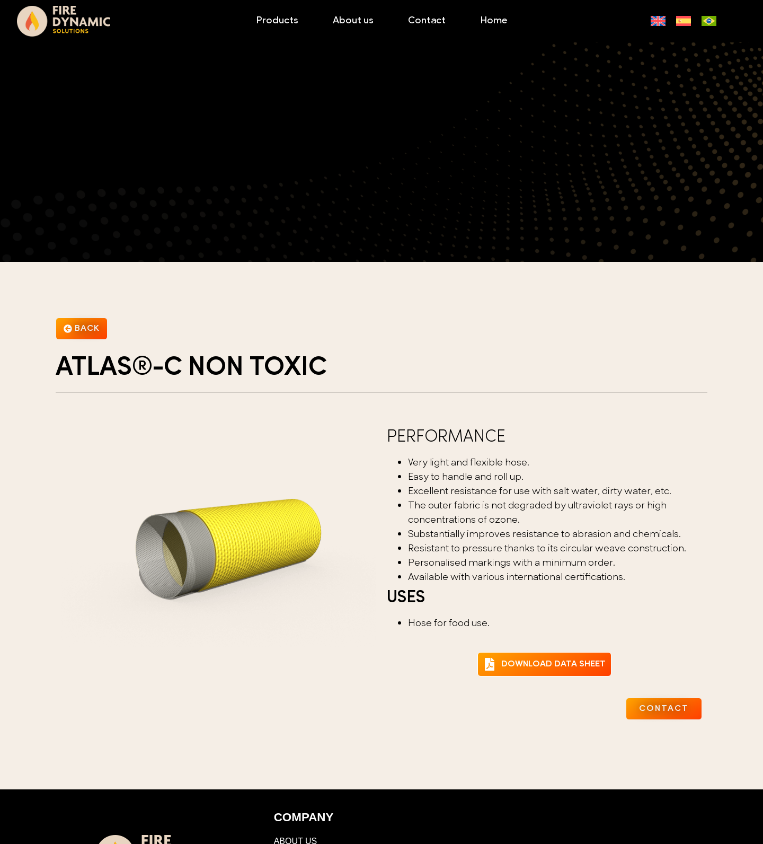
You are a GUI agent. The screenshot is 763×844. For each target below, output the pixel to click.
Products (277, 21)
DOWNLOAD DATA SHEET (553, 664)
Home (493, 21)
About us (353, 21)
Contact (427, 21)
